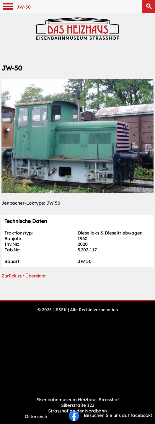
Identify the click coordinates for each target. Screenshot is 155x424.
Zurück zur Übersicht (23, 276)
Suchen (148, 6)
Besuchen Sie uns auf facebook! (110, 415)
